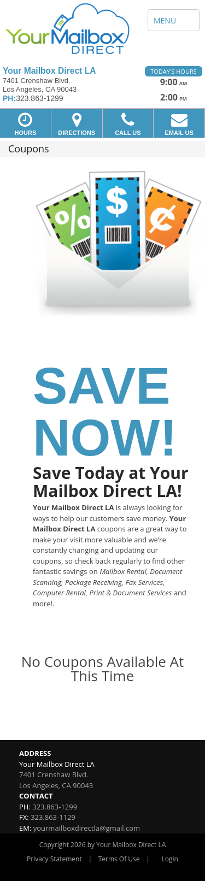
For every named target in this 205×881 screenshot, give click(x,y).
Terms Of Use (119, 859)
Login (170, 859)
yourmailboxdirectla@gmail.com (86, 828)
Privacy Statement (54, 859)
